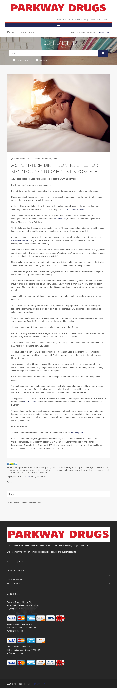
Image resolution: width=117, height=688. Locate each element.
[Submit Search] (103, 53)
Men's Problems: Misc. (31, 503)
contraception (77, 433)
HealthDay (26, 476)
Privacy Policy (13, 583)
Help (71, 20)
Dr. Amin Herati (30, 402)
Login (106, 20)
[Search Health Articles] (53, 53)
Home (73, 32)
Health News (21, 59)
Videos (41, 59)
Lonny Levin (60, 219)
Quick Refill (80, 20)
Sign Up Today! (95, 20)
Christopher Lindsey (20, 240)
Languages (61, 20)
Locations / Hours (15, 579)
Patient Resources (87, 32)
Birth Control (13, 503)
